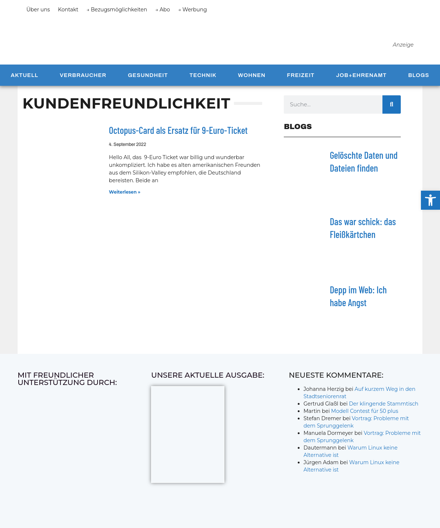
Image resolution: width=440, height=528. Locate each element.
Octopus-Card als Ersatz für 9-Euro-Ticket (178, 136)
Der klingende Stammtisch (383, 409)
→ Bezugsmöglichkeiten (117, 9)
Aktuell (24, 81)
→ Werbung (192, 9)
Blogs (418, 81)
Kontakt (68, 9)
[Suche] (391, 110)
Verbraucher (83, 81)
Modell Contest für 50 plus (364, 417)
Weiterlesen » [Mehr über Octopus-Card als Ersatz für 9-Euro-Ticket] (124, 198)
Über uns (38, 9)
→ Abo (162, 9)
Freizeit (301, 81)
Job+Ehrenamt (361, 81)
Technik (203, 81)
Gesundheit (148, 81)
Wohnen (251, 81)
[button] (430, 200)
